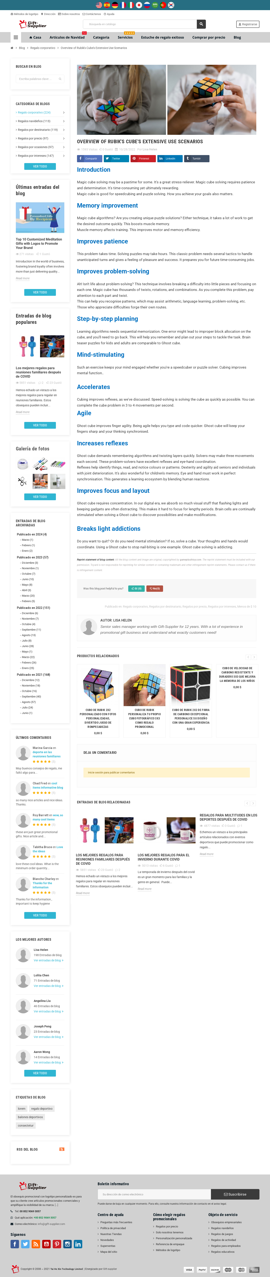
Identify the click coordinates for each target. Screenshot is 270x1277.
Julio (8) (27, 640)
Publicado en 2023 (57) (33, 557)
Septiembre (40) (31, 696)
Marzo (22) (28, 657)
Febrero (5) (28, 601)
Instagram (67, 1244)
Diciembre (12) (31, 680)
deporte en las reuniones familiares (47, 754)
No (154, 588)
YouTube (46, 1244)
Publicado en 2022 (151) (33, 607)
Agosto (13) (29, 635)
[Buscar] (144, 24)
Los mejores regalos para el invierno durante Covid (164, 857)
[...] (56, 1205)
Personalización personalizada (174, 1238)
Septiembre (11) (31, 629)
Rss (36, 1244)
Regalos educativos (223, 1251)
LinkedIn (170, 158)
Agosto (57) (29, 702)
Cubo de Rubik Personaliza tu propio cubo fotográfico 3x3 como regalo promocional (144, 718)
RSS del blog (40, 1149)
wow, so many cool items (48, 817)
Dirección (48, 14)
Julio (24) (27, 707)
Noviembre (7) (30, 618)
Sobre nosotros (69, 14)
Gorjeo (25, 1244)
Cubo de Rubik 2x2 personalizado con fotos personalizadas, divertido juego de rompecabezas (98, 718)
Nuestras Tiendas (111, 1234)
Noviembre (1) (30, 568)
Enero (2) (27, 550)
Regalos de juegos (222, 1234)
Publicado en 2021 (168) (33, 674)
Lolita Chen (41, 975)
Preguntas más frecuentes (116, 1222)
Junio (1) (27, 713)
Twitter (116, 158)
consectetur (26, 1125)
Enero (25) (28, 668)
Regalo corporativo (135, 606)
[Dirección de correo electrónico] (154, 1194)
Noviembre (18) (31, 685)
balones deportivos (30, 1117)
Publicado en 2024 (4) (32, 534)
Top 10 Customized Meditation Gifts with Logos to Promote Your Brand (39, 243)
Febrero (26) (29, 662)
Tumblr (197, 158)
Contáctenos (91, 14)
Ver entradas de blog (47, 960)
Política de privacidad (113, 1228)
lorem (21, 1108)
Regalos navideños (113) (34, 121)
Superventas (107, 1245)
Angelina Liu (42, 1001)
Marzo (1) (27, 539)
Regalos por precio (194, 606)
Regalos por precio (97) (33, 138)
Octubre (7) (28, 573)
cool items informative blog (48, 785)
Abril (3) (26, 590)
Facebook (15, 1244)
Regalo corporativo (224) (34, 112)
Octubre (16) (29, 691)
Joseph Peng (42, 1026)
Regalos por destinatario (165, 606)
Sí (136, 588)
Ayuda (109, 14)
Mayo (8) (27, 584)
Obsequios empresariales (226, 1222)
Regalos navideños (222, 1228)
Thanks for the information (42, 885)
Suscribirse (235, 1194)
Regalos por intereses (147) (36, 155)
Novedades (107, 1240)
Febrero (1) (28, 545)
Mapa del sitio (108, 1251)
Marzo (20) (28, 595)
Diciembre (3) (30, 562)
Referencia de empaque (170, 1244)
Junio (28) (28, 646)
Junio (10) (28, 579)
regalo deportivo (42, 1108)
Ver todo (40, 166)
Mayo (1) (27, 651)
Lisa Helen (41, 949)
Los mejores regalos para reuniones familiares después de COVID (38, 372)
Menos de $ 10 (246, 606)
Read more (23, 278)
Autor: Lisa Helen (116, 620)
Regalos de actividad (223, 1240)
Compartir (91, 158)
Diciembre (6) (30, 613)
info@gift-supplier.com (51, 1224)
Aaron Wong (42, 1052)
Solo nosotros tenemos (170, 1232)
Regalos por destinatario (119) (38, 129)
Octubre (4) (28, 624)
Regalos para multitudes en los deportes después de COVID (228, 817)
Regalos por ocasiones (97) (36, 147)
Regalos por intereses (222, 606)
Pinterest (144, 158)
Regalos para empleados (226, 1245)
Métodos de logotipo (24, 14)
